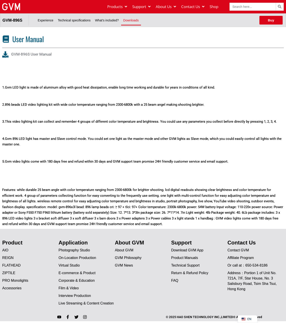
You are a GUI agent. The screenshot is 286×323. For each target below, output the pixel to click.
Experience (45, 20)
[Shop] (214, 7)
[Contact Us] (193, 7)
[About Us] (166, 7)
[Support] (142, 7)
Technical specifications (74, 20)
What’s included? (107, 20)
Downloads (131, 20)
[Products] (117, 7)
